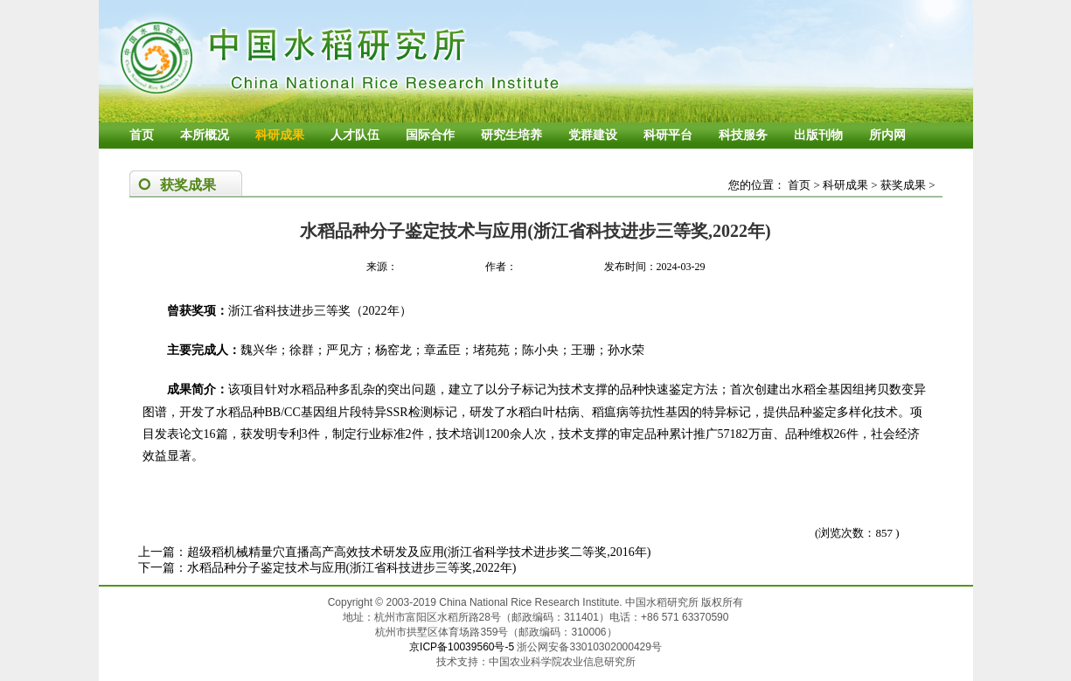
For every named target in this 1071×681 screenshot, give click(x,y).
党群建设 (592, 135)
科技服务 (743, 135)
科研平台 (667, 135)
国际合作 (430, 135)
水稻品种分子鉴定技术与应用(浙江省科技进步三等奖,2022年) (352, 567)
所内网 (887, 135)
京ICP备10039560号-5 (463, 647)
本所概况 (204, 135)
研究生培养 (511, 135)
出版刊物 (818, 135)
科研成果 (279, 135)
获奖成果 (903, 184)
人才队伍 (354, 135)
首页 (141, 135)
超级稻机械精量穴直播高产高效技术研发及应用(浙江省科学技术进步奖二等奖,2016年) (419, 552)
